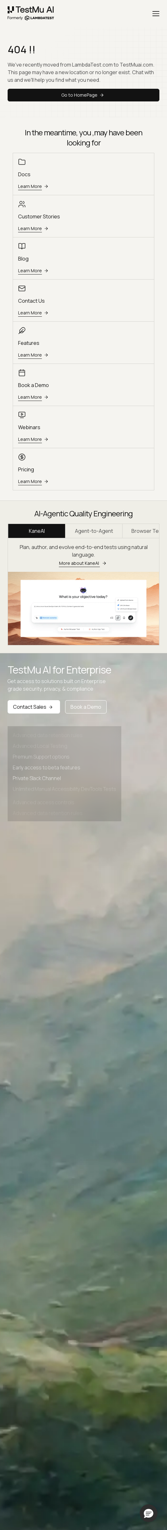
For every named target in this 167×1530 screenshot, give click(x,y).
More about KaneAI (83, 563)
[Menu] (155, 13)
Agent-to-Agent (94, 530)
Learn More (34, 186)
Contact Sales (34, 706)
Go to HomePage (83, 95)
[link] (31, 13)
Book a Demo (85, 706)
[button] (148, 1513)
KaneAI (37, 530)
